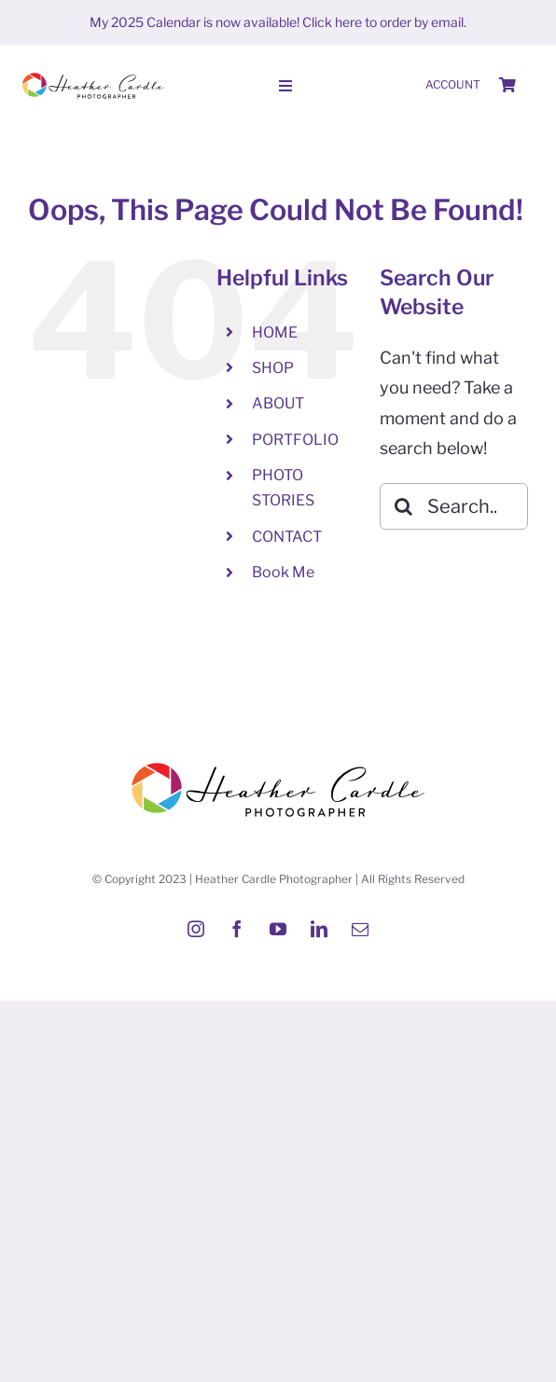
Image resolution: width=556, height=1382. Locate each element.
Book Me (283, 572)
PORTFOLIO (295, 440)
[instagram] (196, 929)
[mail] (360, 929)
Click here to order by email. (384, 22)
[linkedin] (319, 929)
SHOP (273, 368)
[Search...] (454, 506)
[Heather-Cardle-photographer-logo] (93, 74)
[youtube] (278, 929)
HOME (275, 332)
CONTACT (287, 537)
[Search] (403, 506)
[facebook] (237, 929)
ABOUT (278, 403)
